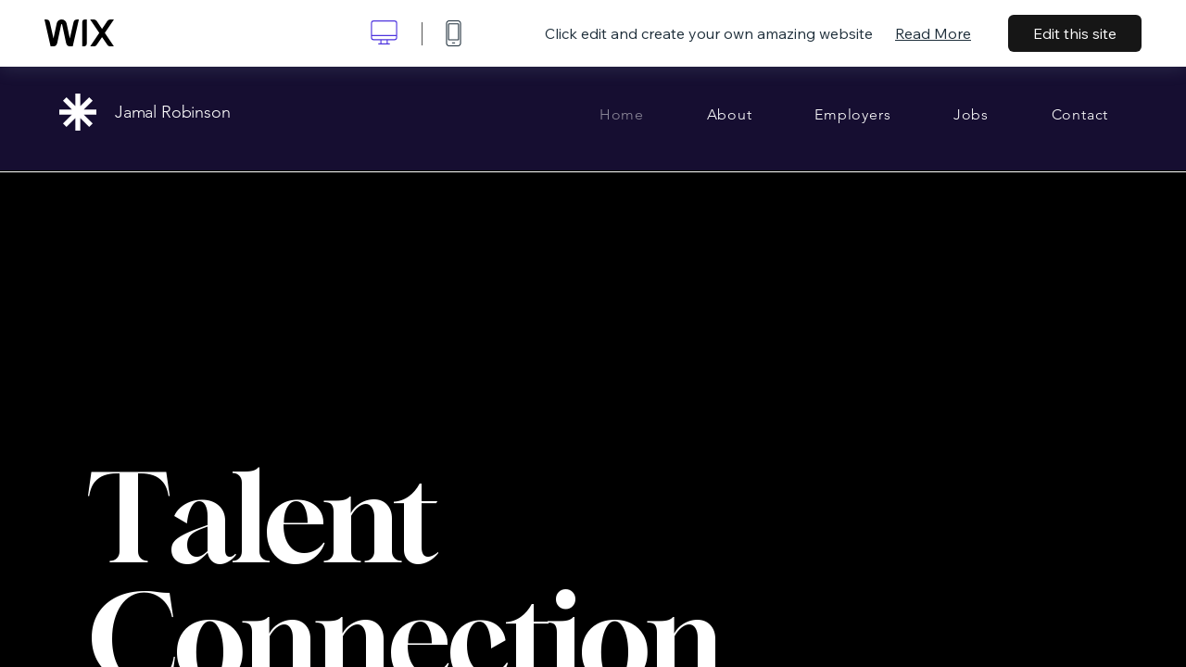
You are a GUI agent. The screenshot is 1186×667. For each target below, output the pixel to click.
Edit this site (1075, 33)
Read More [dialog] (933, 33)
